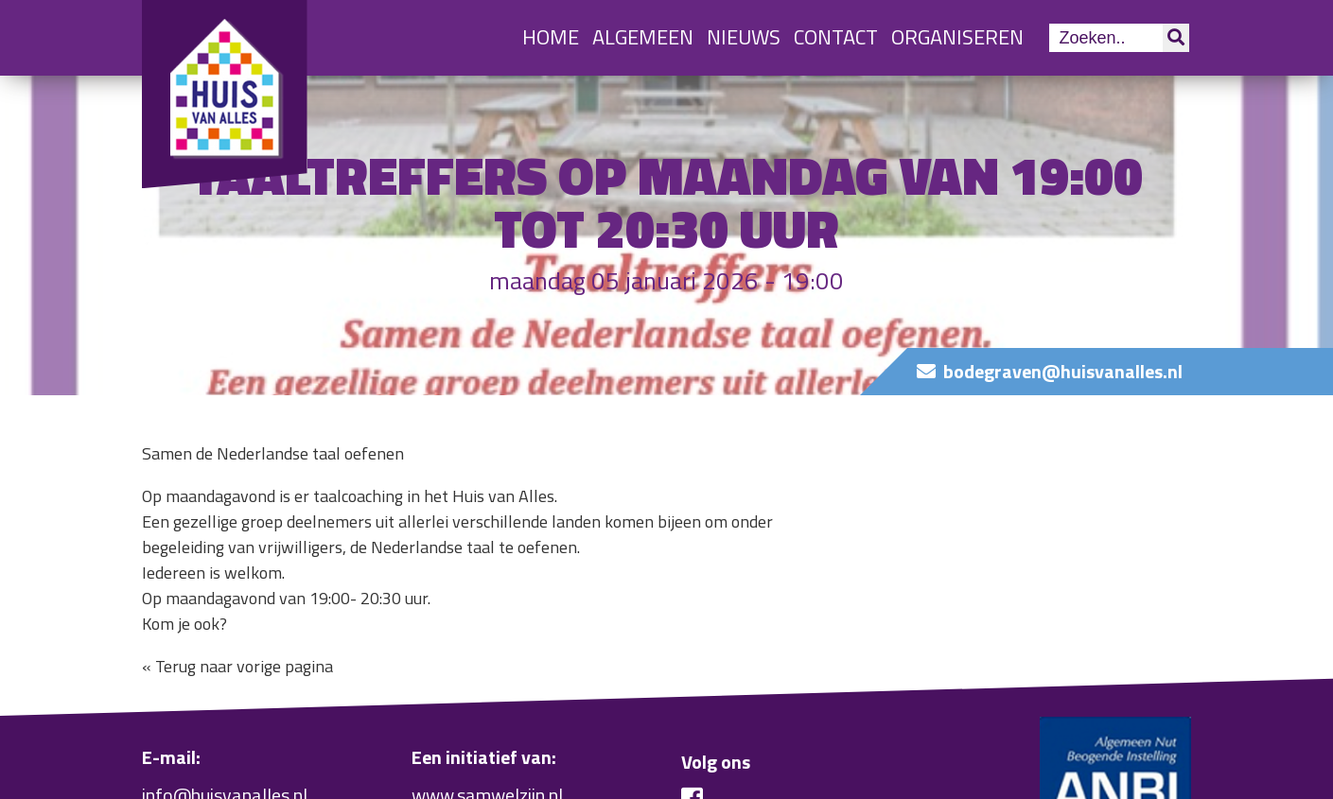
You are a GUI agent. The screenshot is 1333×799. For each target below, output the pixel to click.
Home (550, 37)
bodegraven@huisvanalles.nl (1063, 371)
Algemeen (642, 37)
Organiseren (957, 37)
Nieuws (744, 37)
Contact (836, 37)
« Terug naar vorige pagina (237, 666)
